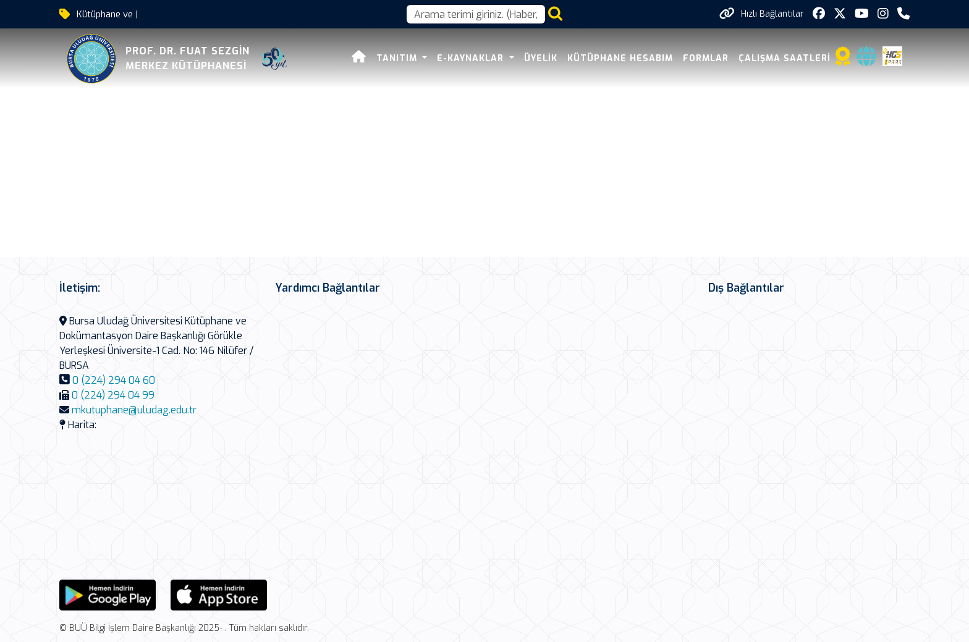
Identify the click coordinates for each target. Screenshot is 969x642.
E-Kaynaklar (472, 58)
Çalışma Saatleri (784, 58)
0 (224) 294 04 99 (113, 395)
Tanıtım (398, 58)
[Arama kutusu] (476, 14)
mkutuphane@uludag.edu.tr (134, 409)
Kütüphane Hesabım (620, 58)
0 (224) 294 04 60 (113, 380)
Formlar (706, 58)
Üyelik (540, 58)
